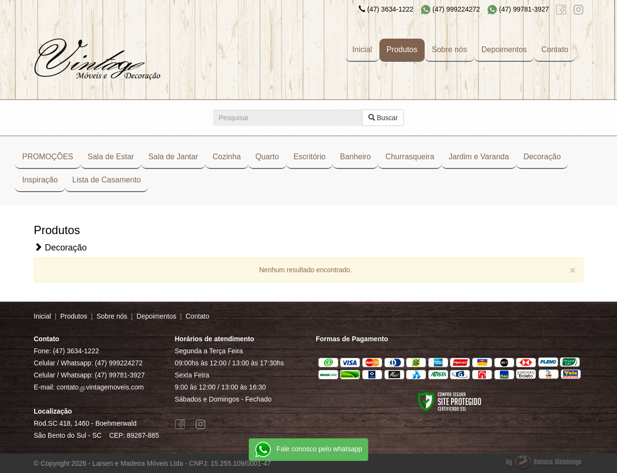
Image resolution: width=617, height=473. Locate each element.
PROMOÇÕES (47, 157)
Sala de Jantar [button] (173, 157)
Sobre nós (449, 49)
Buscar (383, 118)
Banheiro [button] (355, 157)
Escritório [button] (310, 157)
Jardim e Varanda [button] (479, 157)
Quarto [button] (267, 157)
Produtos (402, 49)
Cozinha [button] (227, 157)
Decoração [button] (542, 157)
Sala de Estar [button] (111, 157)
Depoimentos (504, 49)
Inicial (362, 49)
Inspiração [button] (40, 180)
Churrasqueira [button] (409, 157)
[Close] (573, 270)
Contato (554, 49)
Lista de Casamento (106, 180)
